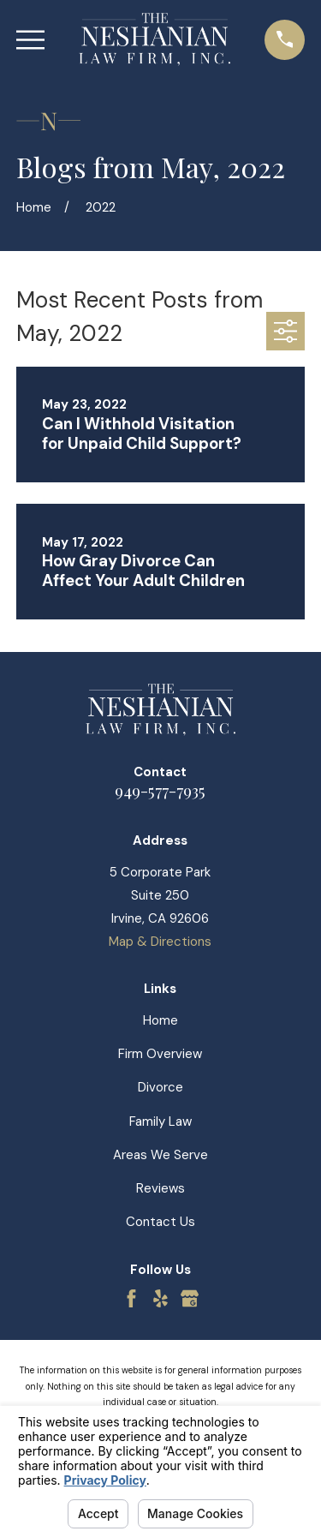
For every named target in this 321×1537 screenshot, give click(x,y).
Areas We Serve (160, 1154)
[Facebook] (131, 1298)
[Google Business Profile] (190, 1298)
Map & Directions (160, 941)
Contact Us (160, 1221)
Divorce (160, 1087)
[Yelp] (160, 1298)
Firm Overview (160, 1053)
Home (160, 1020)
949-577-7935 (160, 790)
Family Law (160, 1121)
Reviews (160, 1188)
